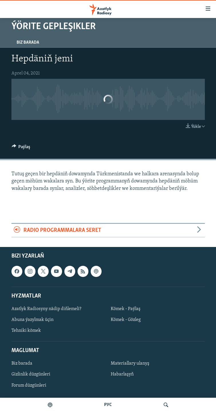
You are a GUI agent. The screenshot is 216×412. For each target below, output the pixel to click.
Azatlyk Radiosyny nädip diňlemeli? (46, 309)
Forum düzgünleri (28, 385)
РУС (108, 405)
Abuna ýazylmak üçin (32, 319)
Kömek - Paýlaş (125, 309)
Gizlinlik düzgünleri (30, 374)
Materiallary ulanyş (130, 363)
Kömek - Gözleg (126, 319)
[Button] (21, 148)
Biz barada (28, 42)
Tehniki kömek (26, 330)
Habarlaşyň (122, 374)
